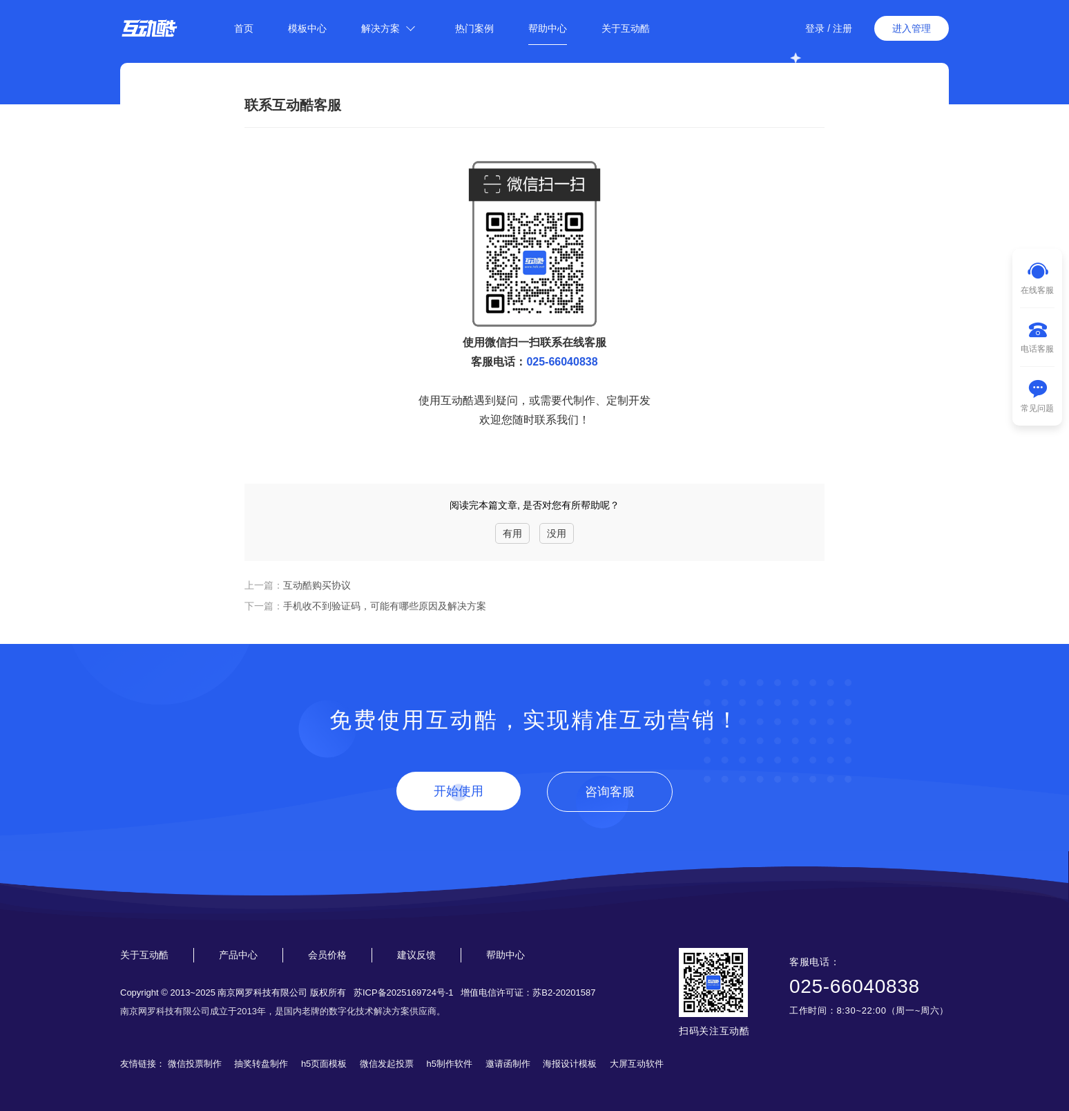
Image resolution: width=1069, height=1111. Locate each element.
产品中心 (238, 954)
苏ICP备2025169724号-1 (404, 992)
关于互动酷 (625, 28)
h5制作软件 (449, 1063)
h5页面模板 (324, 1063)
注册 (842, 28)
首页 (243, 28)
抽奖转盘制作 (261, 1063)
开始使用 (458, 791)
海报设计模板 (570, 1063)
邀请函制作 (507, 1063)
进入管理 (911, 28)
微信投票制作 (195, 1063)
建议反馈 (416, 954)
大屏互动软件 (637, 1063)
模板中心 (307, 28)
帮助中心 (547, 28)
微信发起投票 (387, 1063)
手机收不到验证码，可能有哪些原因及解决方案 (384, 605)
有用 (512, 533)
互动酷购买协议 (317, 585)
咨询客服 (610, 792)
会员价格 (327, 954)
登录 (815, 28)
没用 (556, 533)
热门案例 (474, 28)
